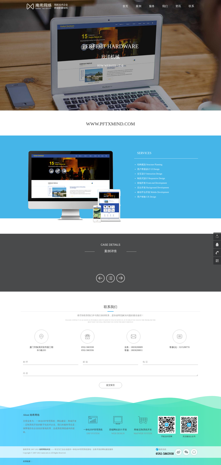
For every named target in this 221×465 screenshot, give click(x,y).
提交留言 (110, 385)
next (120, 278)
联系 (191, 6)
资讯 (178, 6)
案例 (138, 6)
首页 (125, 6)
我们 (165, 6)
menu (110, 278)
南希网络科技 (44, 449)
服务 (152, 6)
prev (100, 278)
